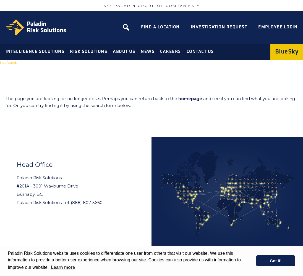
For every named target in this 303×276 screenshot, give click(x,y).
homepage (190, 98)
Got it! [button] (275, 261)
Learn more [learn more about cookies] (63, 267)
